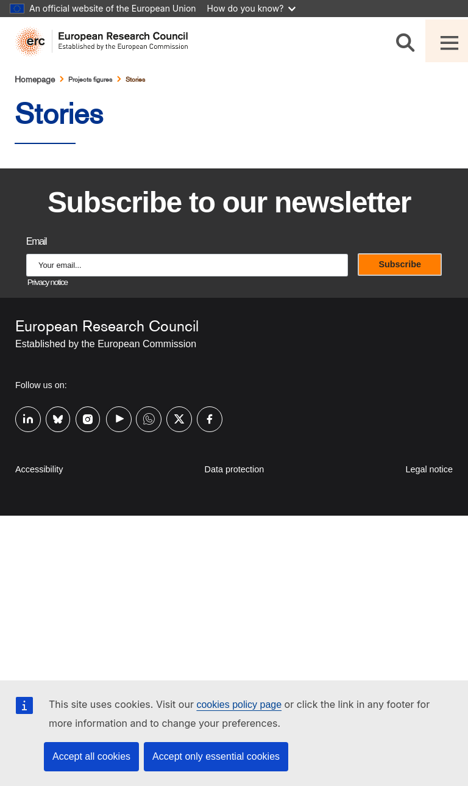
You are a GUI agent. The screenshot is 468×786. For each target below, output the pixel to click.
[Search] (407, 40)
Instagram (83, 418)
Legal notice (429, 469)
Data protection (234, 469)
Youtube (114, 418)
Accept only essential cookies (216, 756)
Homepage (35, 79)
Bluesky (54, 418)
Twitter (174, 418)
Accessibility (39, 469)
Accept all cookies (91, 756)
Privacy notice (47, 282)
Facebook (205, 418)
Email (36, 241)
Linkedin (23, 418)
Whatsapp (144, 418)
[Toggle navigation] (446, 41)
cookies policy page (239, 704)
